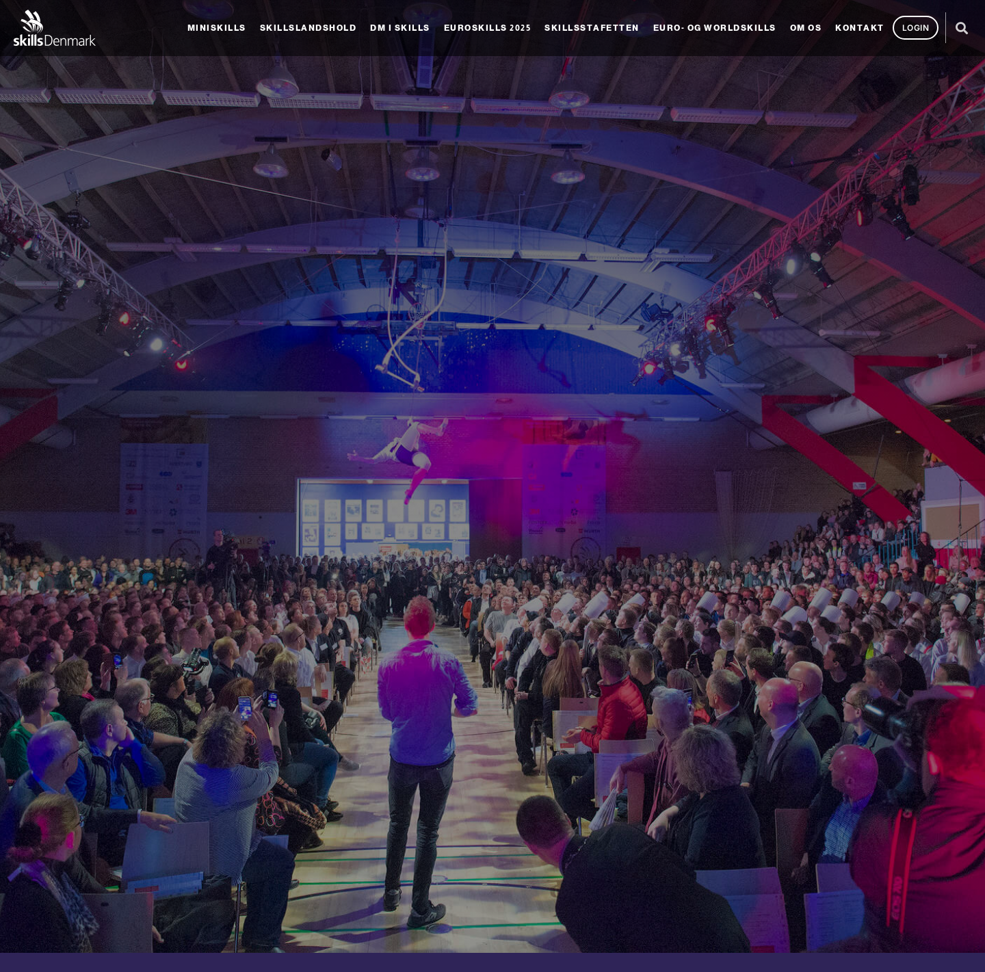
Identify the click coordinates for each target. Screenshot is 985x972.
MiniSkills (216, 28)
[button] (961, 27)
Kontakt (859, 28)
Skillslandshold (308, 28)
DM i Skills (400, 28)
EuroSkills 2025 (487, 28)
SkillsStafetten (592, 28)
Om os (806, 28)
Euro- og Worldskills (714, 28)
